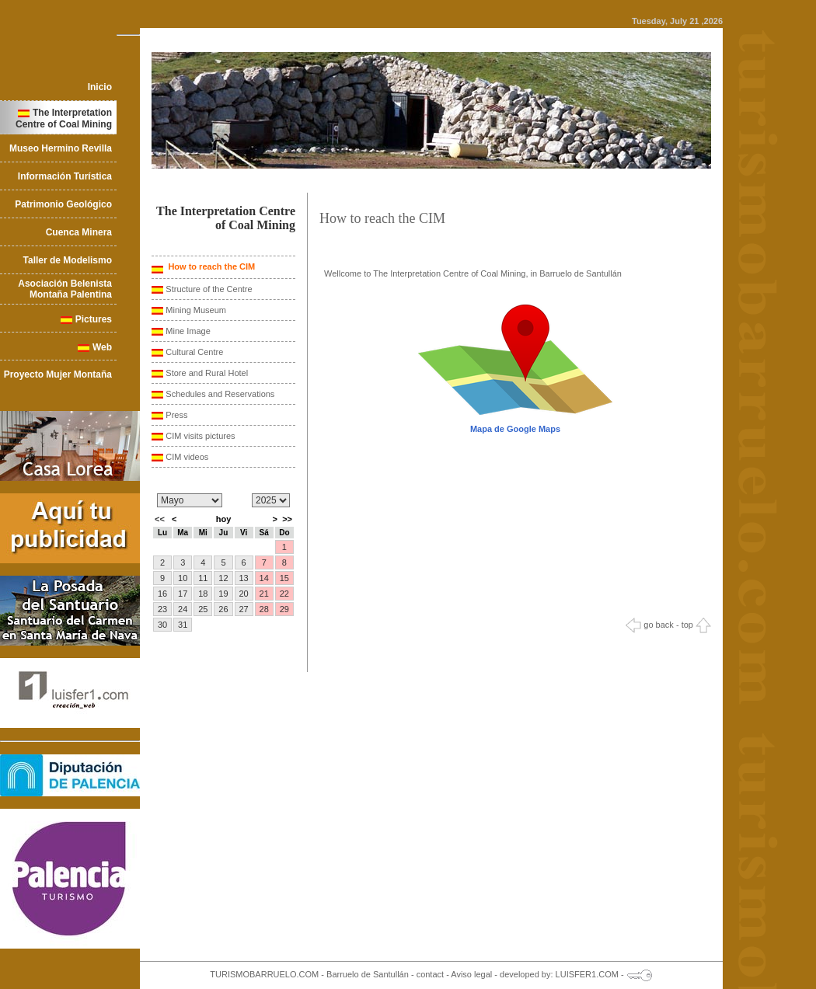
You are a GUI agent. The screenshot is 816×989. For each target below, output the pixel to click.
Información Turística (65, 176)
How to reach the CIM (210, 266)
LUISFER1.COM (587, 974)
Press (176, 415)
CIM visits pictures (200, 436)
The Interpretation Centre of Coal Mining (64, 118)
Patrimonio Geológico (63, 204)
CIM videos (187, 456)
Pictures (93, 319)
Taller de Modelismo (67, 260)
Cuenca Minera (79, 232)
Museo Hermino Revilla (60, 148)
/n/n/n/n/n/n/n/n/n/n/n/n (189, 500)
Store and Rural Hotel (207, 373)
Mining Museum (196, 310)
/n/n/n (271, 500)
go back (650, 624)
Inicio (100, 87)
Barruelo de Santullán (367, 974)
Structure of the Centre (209, 289)
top (696, 624)
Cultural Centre (194, 352)
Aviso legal (471, 974)
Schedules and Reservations (220, 394)
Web (102, 347)
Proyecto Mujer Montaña (58, 374)
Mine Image (188, 331)
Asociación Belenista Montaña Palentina (65, 289)
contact (430, 974)
